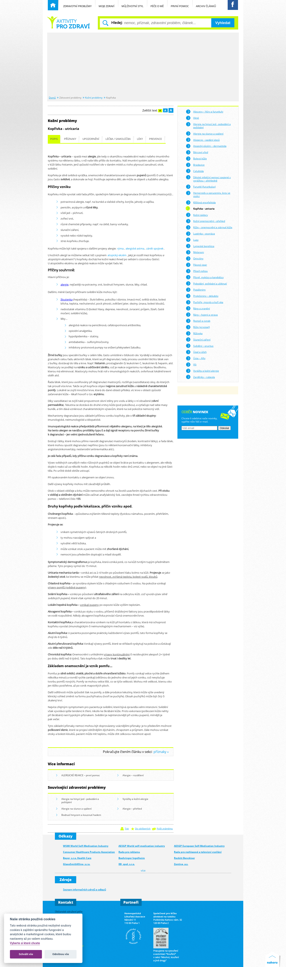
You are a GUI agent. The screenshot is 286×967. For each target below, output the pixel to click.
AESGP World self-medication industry (141, 846)
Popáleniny (196, 289)
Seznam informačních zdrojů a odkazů (84, 889)
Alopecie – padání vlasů (203, 139)
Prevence (155, 139)
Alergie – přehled (129, 809)
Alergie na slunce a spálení (74, 809)
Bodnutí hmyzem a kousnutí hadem (78, 815)
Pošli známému (165, 828)
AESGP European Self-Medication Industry (199, 846)
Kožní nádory (197, 214)
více (143, 870)
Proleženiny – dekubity (202, 296)
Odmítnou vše (60, 954)
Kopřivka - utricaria (200, 208)
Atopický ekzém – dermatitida (206, 146)
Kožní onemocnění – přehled (205, 221)
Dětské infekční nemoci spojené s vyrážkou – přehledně (208, 178)
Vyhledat (222, 23)
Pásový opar (196, 264)
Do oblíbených (142, 828)
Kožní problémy (93, 97)
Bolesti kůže (196, 158)
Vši (191, 364)
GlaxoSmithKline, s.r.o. (76, 864)
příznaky (160, 752)
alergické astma (135, 248)
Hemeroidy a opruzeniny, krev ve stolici (208, 194)
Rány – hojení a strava (202, 314)
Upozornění (90, 139)
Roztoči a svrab (198, 320)
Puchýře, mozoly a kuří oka (204, 302)
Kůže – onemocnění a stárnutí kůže (209, 227)
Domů (52, 97)
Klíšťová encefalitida (201, 202)
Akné (192, 118)
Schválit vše (26, 954)
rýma (120, 248)
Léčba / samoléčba (118, 139)
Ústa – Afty (195, 358)
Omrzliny (194, 258)
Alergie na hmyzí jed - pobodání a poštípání (77, 800)
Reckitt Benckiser (184, 858)
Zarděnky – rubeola (200, 377)
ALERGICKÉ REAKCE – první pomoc (78, 775)
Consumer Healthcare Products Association (89, 852)
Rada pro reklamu (129, 852)
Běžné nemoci (68, 22)
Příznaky (70, 139)
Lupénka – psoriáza (200, 233)
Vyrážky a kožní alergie (132, 799)
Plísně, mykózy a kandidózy (205, 277)
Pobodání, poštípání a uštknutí (206, 283)
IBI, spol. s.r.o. (126, 864)
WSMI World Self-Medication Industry (85, 846)
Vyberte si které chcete (25, 943)
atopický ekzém (117, 255)
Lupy (192, 239)
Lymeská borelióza (200, 246)
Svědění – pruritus (199, 345)
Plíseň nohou (197, 271)
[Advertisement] (143, 64)
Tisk (127, 828)
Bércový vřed (197, 152)
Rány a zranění (198, 308)
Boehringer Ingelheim (131, 858)
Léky (140, 139)
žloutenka (67, 299)
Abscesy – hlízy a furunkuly (204, 111)
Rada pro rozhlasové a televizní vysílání (198, 852)
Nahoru (273, 959)
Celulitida (195, 171)
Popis (54, 139)
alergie (64, 284)
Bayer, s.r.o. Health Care (77, 858)
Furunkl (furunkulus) (201, 186)
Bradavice (195, 164)
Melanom (195, 252)
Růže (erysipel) (198, 327)
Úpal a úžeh (196, 352)
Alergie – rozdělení (130, 775)
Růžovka (194, 333)
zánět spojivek (154, 248)
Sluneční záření (198, 339)
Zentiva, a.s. (181, 864)
